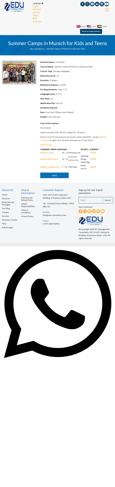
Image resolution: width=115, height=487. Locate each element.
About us (6, 199)
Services (5, 216)
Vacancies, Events (9, 220)
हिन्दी (35, 19)
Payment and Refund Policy (27, 199)
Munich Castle (47, 153)
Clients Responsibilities (28, 205)
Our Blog (6, 209)
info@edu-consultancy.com (54, 215)
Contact (5, 212)
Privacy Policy (27, 217)
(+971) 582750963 (51, 224)
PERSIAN (37, 10)
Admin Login (7, 228)
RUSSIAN (37, 22)
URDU (36, 16)
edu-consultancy (37, 49)
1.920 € (93, 153)
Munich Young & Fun (49, 167)
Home (4, 195)
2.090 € (93, 159)
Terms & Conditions (26, 211)
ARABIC (36, 13)
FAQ (4, 224)
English (36, 7)
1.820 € (93, 167)
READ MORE (46, 145)
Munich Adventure (49, 159)
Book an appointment (91, 32)
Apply (54, 176)
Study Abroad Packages (8, 203)
